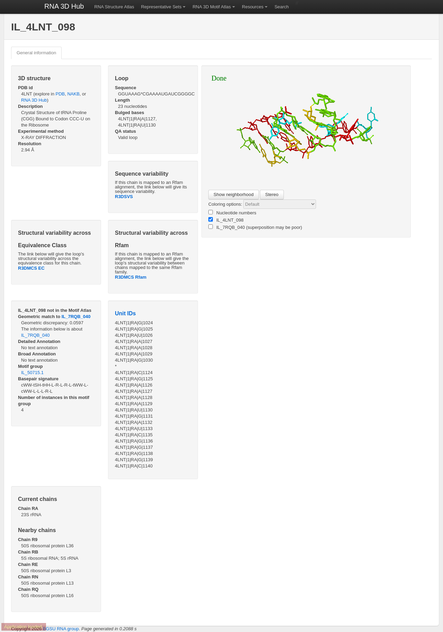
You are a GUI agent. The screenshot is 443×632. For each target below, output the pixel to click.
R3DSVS (124, 196)
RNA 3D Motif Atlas (211, 6)
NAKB (73, 93)
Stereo (271, 194)
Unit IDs (125, 313)
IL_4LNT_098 (226, 220)
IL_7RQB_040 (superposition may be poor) (255, 227)
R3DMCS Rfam (130, 277)
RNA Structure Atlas (114, 6)
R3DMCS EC (31, 268)
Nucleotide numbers (232, 212)
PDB (60, 93)
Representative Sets (161, 6)
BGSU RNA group (61, 628)
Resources (252, 6)
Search (281, 6)
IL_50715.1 (32, 372)
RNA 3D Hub (64, 6)
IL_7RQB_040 (76, 316)
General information (36, 52)
